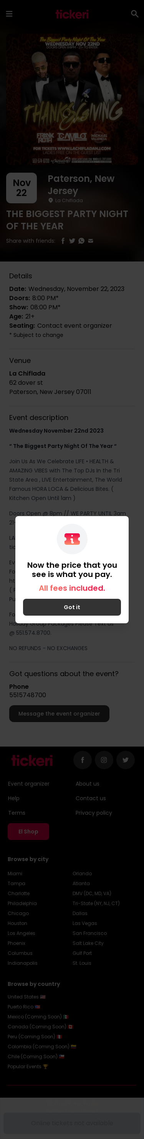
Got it (72, 607)
